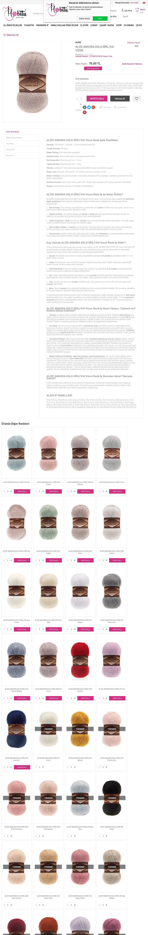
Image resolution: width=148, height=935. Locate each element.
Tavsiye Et (107, 107)
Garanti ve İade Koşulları (13, 873)
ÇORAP (93, 25)
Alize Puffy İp (52, 400)
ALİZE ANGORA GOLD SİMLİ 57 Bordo (111, 704)
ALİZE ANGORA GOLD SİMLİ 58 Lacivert (111, 588)
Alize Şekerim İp (122, 400)
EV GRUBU (129, 25)
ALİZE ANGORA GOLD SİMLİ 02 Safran (13, 646)
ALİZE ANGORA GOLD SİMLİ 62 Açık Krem (62, 530)
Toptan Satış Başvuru (85, 858)
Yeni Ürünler (44, 863)
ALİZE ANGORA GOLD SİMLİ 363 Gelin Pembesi (61, 646)
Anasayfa (43, 853)
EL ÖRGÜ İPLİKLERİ (13, 25)
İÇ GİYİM (84, 25)
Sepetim (43, 882)
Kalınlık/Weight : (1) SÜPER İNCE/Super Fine (93, 56)
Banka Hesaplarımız (47, 868)
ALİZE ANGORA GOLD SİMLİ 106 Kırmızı (62, 588)
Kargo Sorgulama (10, 882)
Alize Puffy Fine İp (98, 405)
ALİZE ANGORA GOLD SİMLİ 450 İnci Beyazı (111, 762)
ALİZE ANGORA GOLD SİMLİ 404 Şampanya (86, 646)
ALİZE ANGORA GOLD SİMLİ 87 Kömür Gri (135, 530)
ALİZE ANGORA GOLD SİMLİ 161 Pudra (37, 472)
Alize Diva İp (62, 400)
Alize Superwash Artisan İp (60, 407)
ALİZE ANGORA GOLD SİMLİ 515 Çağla (135, 472)
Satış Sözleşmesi (10, 868)
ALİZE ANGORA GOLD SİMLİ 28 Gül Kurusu (37, 762)
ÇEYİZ (139, 25)
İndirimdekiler (45, 873)
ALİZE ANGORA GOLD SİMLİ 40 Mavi (86, 762)
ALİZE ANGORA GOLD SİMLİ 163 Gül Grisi (37, 588)
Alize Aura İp (89, 402)
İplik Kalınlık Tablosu (132, 64)
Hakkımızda (8, 853)
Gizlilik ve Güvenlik (10, 878)
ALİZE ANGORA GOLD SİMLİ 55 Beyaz (111, 530)
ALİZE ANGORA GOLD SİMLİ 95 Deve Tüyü (37, 704)
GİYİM (119, 25)
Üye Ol (124, 16)
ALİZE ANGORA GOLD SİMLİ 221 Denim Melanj (13, 588)
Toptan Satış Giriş (83, 853)
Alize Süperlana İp (102, 402)
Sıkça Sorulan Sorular (48, 887)
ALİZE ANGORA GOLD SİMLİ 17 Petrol (62, 762)
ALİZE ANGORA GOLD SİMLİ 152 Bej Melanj (86, 704)
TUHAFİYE (29, 25)
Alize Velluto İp (62, 402)
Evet (100, 18)
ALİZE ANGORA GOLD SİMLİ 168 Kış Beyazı (62, 472)
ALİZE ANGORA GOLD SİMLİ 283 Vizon (135, 762)
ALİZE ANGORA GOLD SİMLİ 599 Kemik (37, 530)
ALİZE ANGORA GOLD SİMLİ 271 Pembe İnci (37, 646)
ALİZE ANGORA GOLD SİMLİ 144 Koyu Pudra (62, 704)
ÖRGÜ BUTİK (13, 35)
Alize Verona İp (108, 400)
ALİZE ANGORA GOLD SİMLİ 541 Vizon (13, 530)
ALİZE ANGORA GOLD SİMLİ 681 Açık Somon (13, 704)
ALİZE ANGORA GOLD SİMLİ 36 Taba (135, 704)
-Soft (59, 931)
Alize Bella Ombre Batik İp (63, 405)
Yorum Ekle (137, 44)
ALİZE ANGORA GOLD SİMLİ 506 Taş (111, 472)
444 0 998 (110, 798)
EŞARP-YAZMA (107, 25)
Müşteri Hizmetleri (47, 878)
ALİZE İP (52, 395)
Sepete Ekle (97, 98)
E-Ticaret (65, 931)
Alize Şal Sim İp (92, 407)
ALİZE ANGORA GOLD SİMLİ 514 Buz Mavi (111, 646)
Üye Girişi (127, 11)
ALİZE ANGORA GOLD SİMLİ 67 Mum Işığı (86, 530)
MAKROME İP (42, 25)
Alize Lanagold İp (78, 407)
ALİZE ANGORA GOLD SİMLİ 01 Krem (135, 588)
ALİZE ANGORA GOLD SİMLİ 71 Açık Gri (13, 762)
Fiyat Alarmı (122, 107)
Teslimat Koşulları (10, 858)
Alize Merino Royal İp (108, 407)
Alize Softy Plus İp (113, 405)
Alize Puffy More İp (82, 405)
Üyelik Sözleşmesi (10, 863)
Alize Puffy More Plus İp (126, 407)
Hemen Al (120, 98)
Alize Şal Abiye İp (117, 402)
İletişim (42, 858)
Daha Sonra (84, 18)
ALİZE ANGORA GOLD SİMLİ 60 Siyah (135, 646)
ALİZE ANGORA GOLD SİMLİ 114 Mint (13, 472)
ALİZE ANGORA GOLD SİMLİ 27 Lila (86, 588)
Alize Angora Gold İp (76, 400)
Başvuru (111, 11)
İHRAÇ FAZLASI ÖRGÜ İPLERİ (64, 25)
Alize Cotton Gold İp (94, 400)
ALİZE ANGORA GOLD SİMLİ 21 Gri (86, 472)
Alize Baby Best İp (76, 402)
